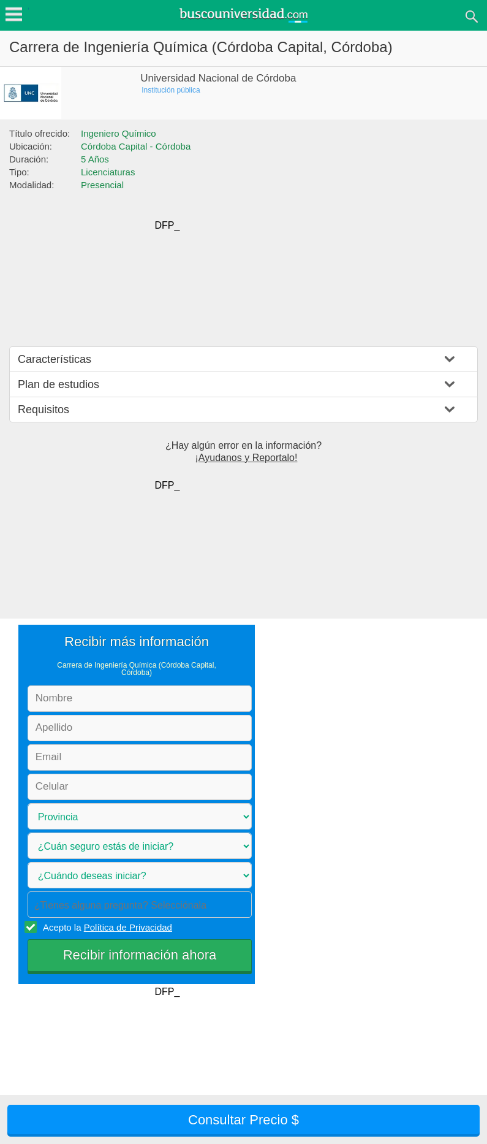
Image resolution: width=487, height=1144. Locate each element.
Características (54, 359)
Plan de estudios (58, 384)
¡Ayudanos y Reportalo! (246, 457)
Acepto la (106, 927)
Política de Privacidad (128, 927)
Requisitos (43, 409)
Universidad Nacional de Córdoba (218, 78)
